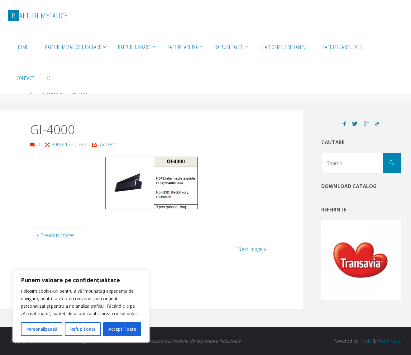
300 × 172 (63, 144)
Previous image (54, 235)
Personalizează (41, 329)
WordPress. (389, 341)
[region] (81, 306)
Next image (252, 249)
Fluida (364, 341)
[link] (49, 77)
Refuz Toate (83, 329)
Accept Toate (122, 329)
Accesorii (110, 144)
